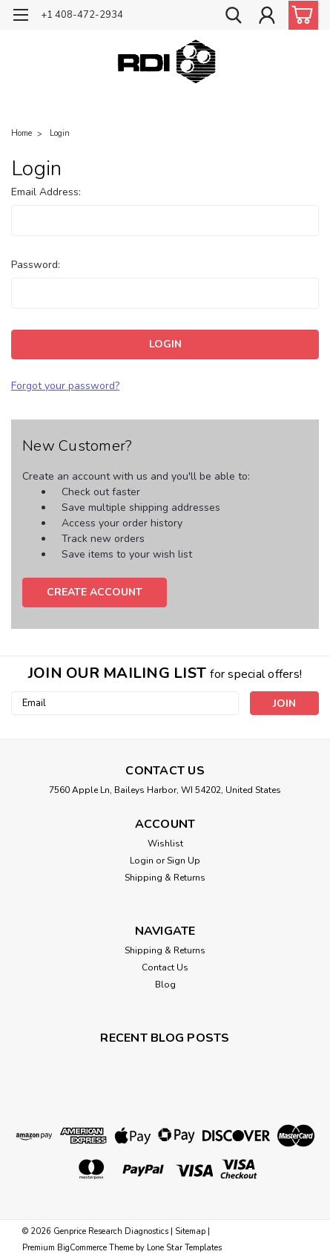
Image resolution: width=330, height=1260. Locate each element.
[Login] (267, 17)
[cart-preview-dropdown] (300, 15)
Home (21, 133)
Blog (165, 984)
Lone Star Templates (184, 1247)
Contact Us (165, 967)
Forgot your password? (65, 386)
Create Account (94, 592)
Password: (35, 265)
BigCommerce (82, 1247)
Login (60, 133)
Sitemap (190, 1231)
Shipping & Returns (165, 878)
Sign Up (183, 860)
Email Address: (46, 192)
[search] (233, 17)
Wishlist (165, 843)
